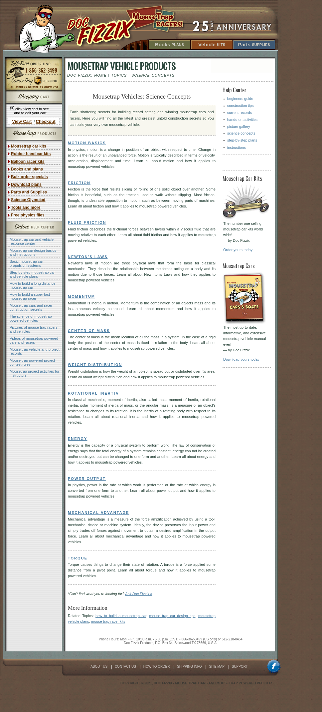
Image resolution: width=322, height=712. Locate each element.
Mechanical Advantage (98, 513)
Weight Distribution (95, 365)
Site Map (217, 666)
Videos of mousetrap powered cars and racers (34, 340)
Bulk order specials (29, 177)
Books (169, 44)
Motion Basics (87, 143)
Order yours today (237, 250)
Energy (77, 439)
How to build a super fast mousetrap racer (30, 296)
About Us (99, 666)
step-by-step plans (242, 140)
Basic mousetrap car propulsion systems (26, 263)
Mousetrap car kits (28, 146)
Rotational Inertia (93, 393)
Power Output (87, 479)
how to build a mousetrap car (120, 616)
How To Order (157, 666)
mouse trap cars (191, 683)
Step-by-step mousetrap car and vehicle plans (32, 274)
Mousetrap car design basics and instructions (33, 252)
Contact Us (126, 666)
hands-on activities (242, 120)
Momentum (81, 296)
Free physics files (28, 215)
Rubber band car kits (31, 154)
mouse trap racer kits (108, 621)
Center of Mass (89, 331)
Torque (77, 558)
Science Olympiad (28, 199)
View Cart (22, 121)
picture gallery (238, 127)
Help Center (234, 90)
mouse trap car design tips (172, 616)
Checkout (46, 121)
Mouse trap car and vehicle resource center (32, 241)
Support (240, 666)
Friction (79, 183)
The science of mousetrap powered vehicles (31, 318)
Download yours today (241, 359)
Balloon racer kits (28, 161)
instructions (236, 148)
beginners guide (240, 99)
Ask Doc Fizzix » (138, 594)
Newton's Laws (87, 257)
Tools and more (25, 207)
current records (239, 113)
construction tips (240, 106)
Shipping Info (190, 666)
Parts (254, 44)
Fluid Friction (87, 222)
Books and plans (27, 169)
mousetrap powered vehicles (245, 683)
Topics (119, 75)
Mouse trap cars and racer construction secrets (31, 307)
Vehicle (211, 44)
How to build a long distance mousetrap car (33, 285)
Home (100, 75)
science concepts (241, 133)
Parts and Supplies (29, 192)
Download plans (26, 184)
